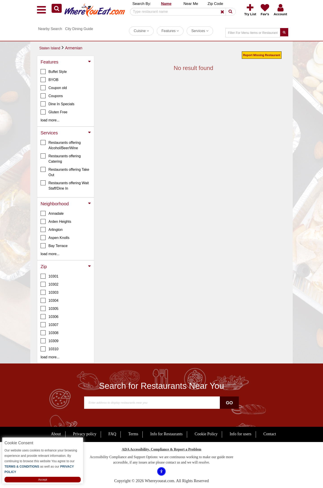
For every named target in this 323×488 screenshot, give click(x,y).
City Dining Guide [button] (79, 29)
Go (229, 402)
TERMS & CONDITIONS (21, 466)
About (56, 434)
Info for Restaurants (166, 434)
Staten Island (49, 48)
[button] (57, 8)
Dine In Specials (57, 103)
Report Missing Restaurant (261, 55)
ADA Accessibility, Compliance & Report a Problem (161, 449)
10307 (50, 324)
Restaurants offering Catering (61, 158)
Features (170, 31)
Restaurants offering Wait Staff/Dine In (65, 185)
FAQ (112, 434)
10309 (50, 340)
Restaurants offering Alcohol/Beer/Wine (61, 145)
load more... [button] (50, 120)
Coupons (52, 95)
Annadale (52, 213)
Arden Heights (56, 221)
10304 (50, 300)
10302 (50, 284)
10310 (50, 348)
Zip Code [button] (215, 4)
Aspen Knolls (55, 237)
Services (199, 31)
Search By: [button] (141, 4)
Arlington (52, 229)
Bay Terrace (54, 245)
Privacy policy (84, 434)
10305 (50, 308)
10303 (50, 292)
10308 (50, 332)
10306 (50, 316)
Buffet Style (54, 71)
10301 (50, 276)
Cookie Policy (206, 434)
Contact (269, 434)
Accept (42, 479)
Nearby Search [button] (50, 29)
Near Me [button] (190, 4)
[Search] (181, 11)
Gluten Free (54, 111)
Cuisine (141, 31)
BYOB (49, 79)
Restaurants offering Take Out (65, 172)
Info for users (240, 434)
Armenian (73, 48)
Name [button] (166, 4)
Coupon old (54, 87)
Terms (133, 434)
